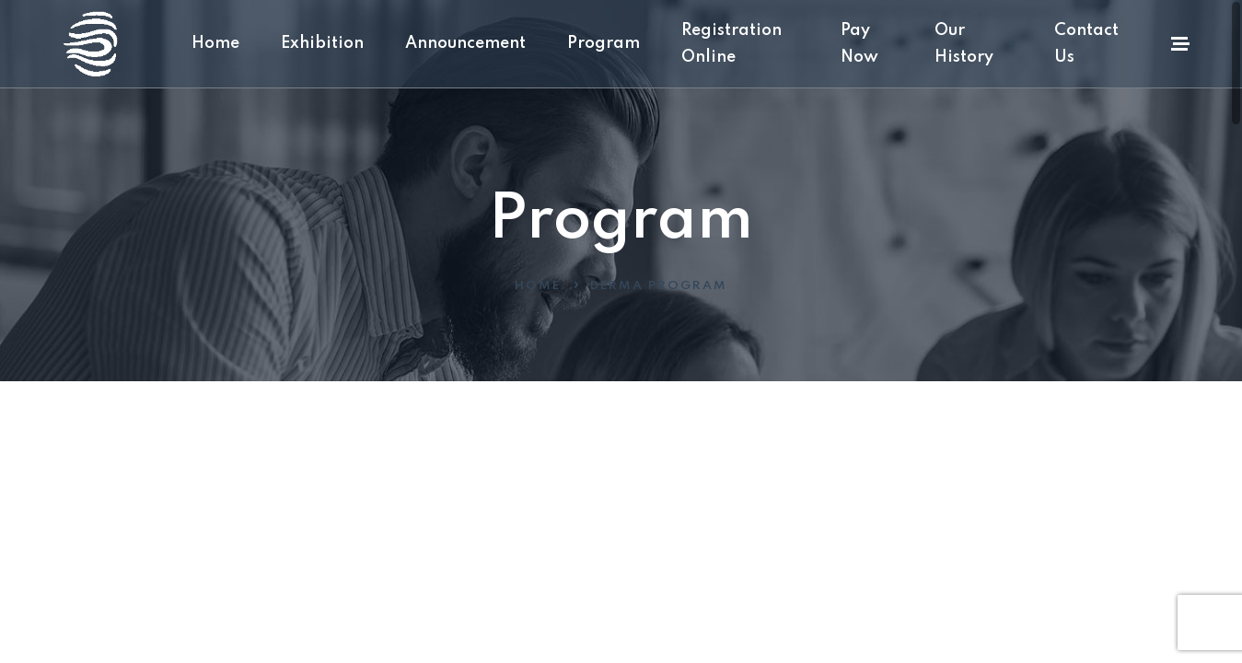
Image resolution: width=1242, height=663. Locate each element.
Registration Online (731, 43)
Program (603, 43)
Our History (973, 43)
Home (215, 43)
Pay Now (859, 43)
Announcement (465, 43)
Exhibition (322, 43)
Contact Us (1086, 43)
